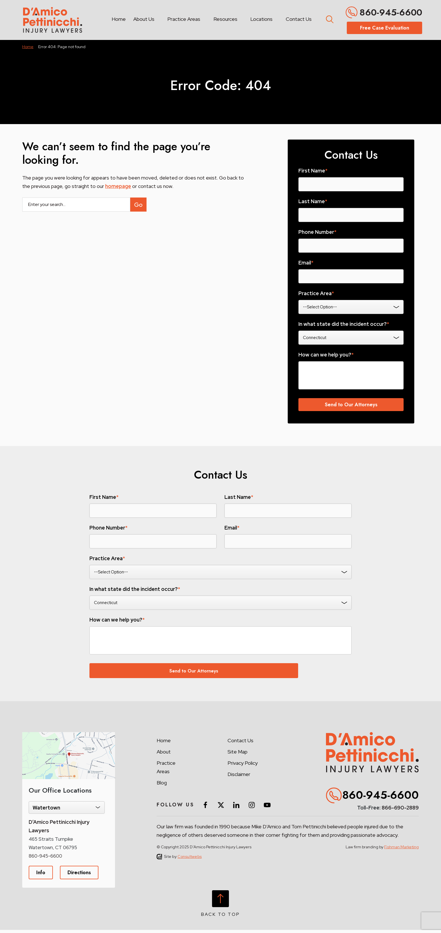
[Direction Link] (68, 738)
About (164, 755)
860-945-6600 (390, 12)
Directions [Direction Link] (79, 875)
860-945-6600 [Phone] (45, 859)
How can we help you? (326, 354)
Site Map (238, 755)
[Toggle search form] (329, 18)
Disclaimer (239, 777)
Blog (162, 785)
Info (40, 875)
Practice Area (316, 293)
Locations (261, 19)
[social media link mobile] (205, 808)
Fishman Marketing (401, 850)
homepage (118, 186)
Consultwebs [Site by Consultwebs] (189, 859)
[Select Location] (67, 810)
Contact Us (299, 19)
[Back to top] (220, 906)
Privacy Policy (243, 766)
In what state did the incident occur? (343, 324)
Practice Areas (183, 19)
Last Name (312, 201)
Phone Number (317, 232)
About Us (143, 19)
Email (305, 262)
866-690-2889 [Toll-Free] (400, 811)
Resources (225, 19)
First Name (312, 170)
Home (119, 19)
